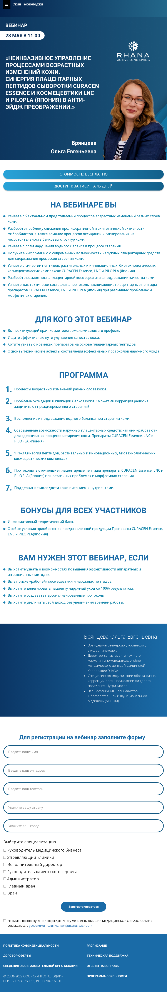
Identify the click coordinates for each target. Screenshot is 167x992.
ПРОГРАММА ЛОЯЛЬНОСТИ (107, 976)
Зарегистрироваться (83, 906)
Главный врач (19, 886)
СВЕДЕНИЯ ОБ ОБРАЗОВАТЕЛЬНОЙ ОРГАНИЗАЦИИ (40, 966)
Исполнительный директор (32, 864)
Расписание (97, 945)
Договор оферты (17, 955)
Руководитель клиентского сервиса (40, 871)
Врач (10, 893)
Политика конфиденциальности (31, 945)
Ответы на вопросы (103, 966)
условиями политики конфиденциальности (60, 925)
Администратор (21, 878)
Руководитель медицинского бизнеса (42, 850)
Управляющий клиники (28, 857)
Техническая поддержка (107, 955)
